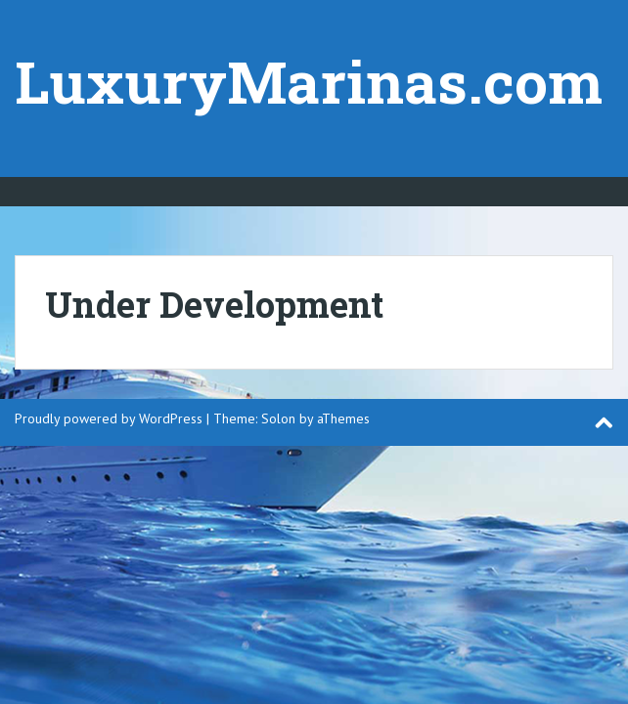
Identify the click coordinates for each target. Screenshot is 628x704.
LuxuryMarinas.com (309, 80)
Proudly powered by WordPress (108, 418)
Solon (278, 418)
